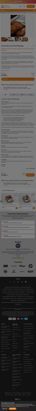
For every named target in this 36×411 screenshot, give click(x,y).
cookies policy (26, 406)
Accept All (12, 408)
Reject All (5, 408)
